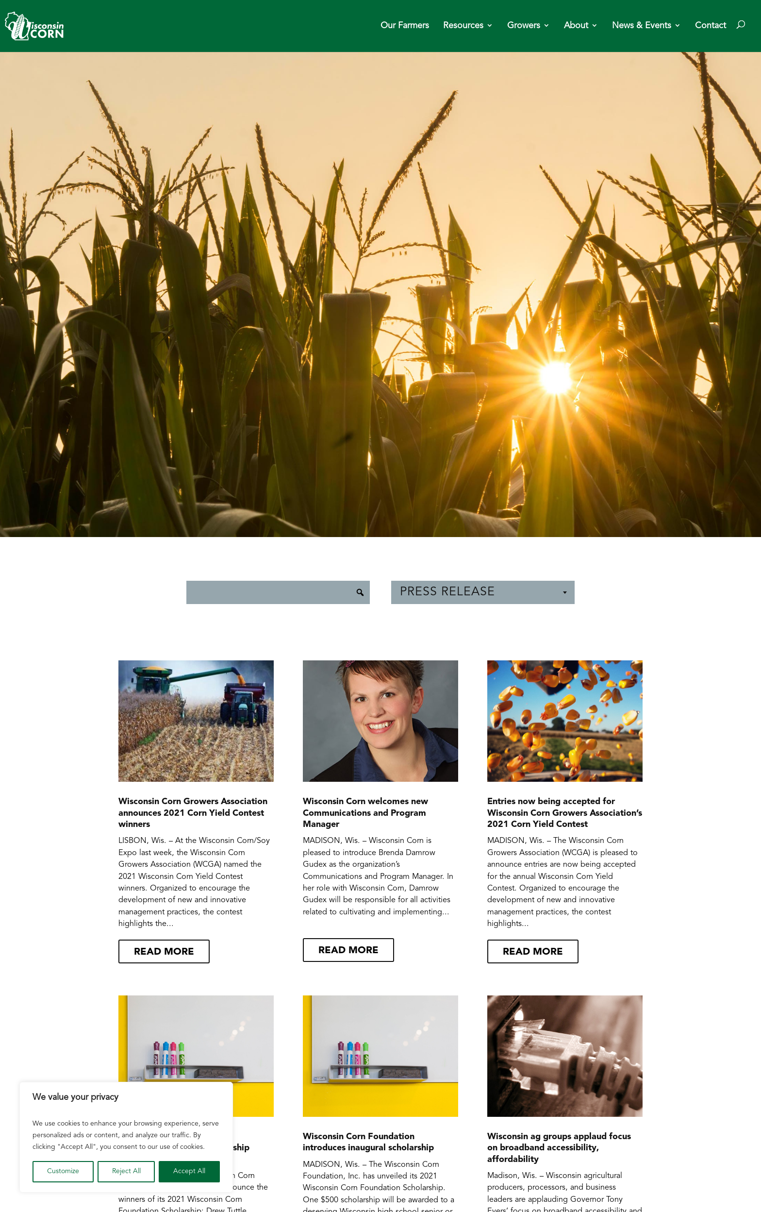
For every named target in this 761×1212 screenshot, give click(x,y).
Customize (63, 1171)
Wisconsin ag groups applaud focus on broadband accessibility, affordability (559, 1148)
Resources (463, 26)
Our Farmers (404, 26)
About (576, 26)
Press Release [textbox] (447, 592)
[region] (126, 1137)
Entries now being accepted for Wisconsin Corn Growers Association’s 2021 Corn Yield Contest (564, 813)
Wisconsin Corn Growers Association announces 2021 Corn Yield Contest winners (192, 813)
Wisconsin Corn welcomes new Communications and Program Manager (365, 813)
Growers (523, 26)
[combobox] (483, 592)
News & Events (641, 26)
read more (164, 952)
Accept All (189, 1171)
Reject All (126, 1171)
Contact (710, 26)
